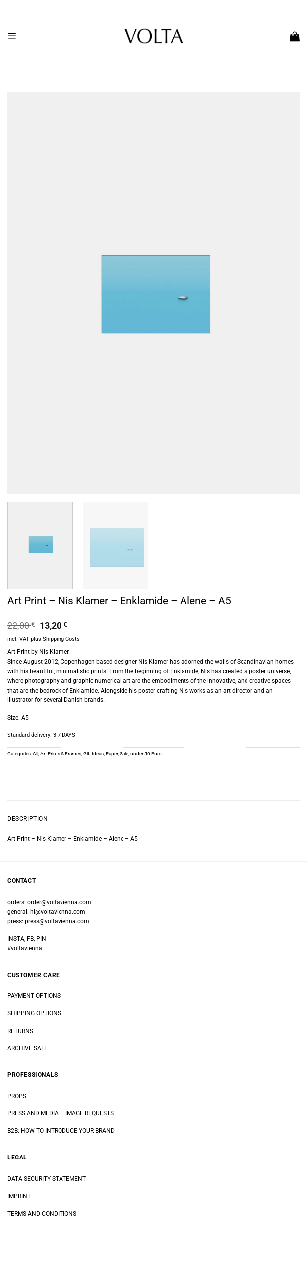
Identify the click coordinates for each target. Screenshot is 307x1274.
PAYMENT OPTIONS (34, 995)
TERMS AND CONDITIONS (41, 1213)
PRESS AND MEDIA (33, 1113)
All (35, 753)
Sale (124, 753)
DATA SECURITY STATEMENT (46, 1178)
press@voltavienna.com (57, 921)
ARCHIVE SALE (27, 1048)
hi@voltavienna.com (57, 911)
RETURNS (20, 1031)
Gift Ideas (93, 753)
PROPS (16, 1096)
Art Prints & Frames (60, 753)
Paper (112, 753)
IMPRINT (19, 1196)
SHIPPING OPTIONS (34, 1013)
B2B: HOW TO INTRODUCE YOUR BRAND (61, 1130)
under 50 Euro (146, 753)
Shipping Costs (61, 639)
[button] (11, 35)
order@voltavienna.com (59, 902)
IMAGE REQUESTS (89, 1113)
